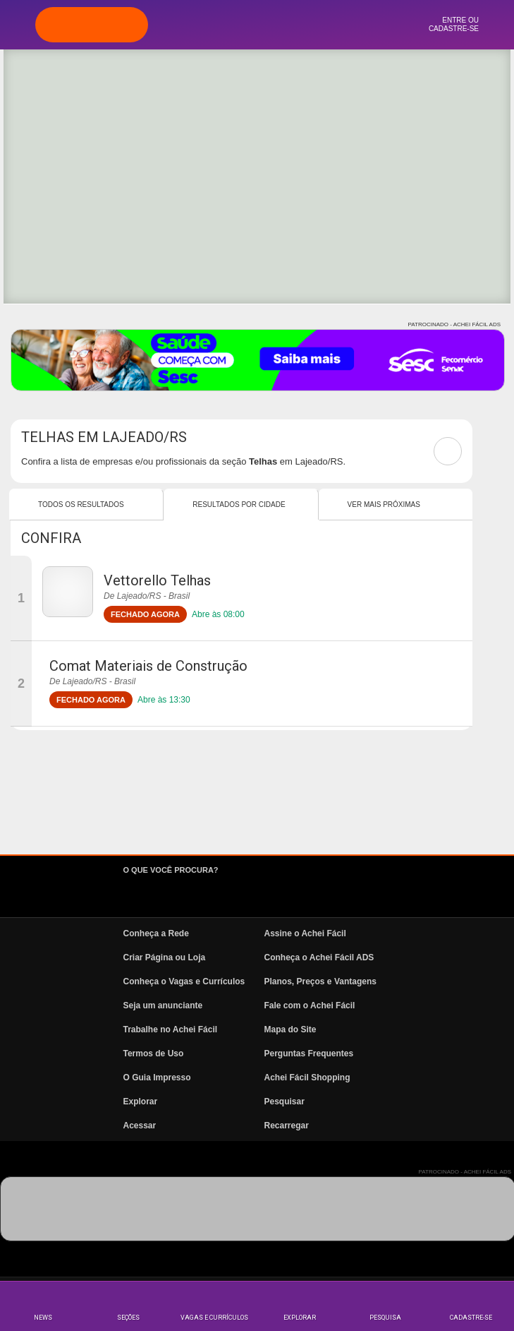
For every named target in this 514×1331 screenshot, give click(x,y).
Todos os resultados (81, 504)
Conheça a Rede (156, 933)
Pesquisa (385, 1317)
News (43, 1317)
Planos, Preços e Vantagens (320, 981)
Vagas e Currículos (214, 1317)
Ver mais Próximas (384, 504)
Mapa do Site (290, 1029)
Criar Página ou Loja (164, 957)
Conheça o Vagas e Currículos (184, 981)
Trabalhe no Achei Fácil (170, 1029)
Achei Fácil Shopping (307, 1077)
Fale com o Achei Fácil (309, 1005)
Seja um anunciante (163, 1005)
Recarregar (286, 1125)
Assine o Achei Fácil (305, 933)
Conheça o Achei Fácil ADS (319, 957)
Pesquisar (284, 1101)
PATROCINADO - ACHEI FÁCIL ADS (454, 324)
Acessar (140, 1125)
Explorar (299, 1317)
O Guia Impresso (157, 1077)
